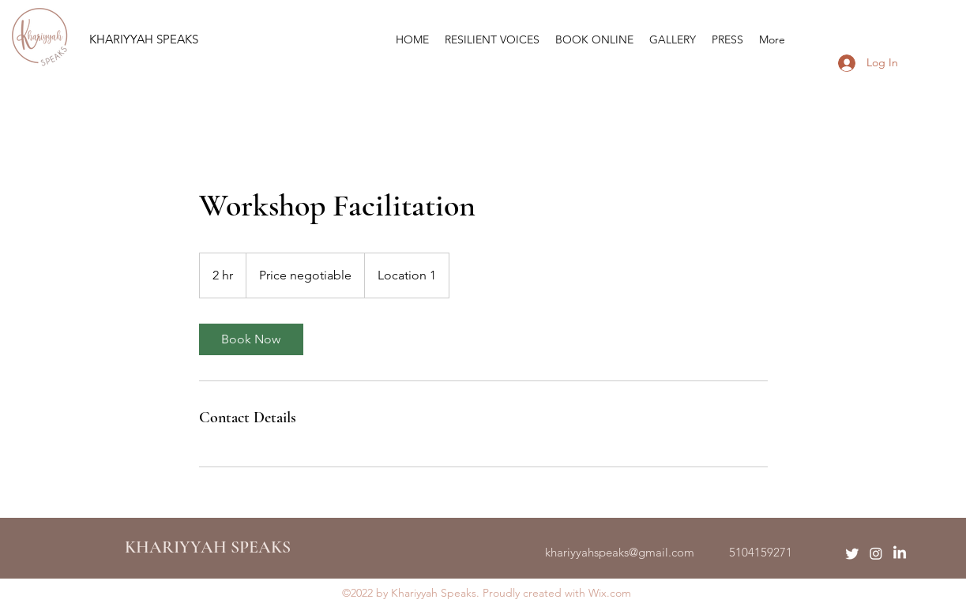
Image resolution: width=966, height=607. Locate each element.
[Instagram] (876, 553)
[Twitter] (852, 553)
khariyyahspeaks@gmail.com (619, 552)
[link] (251, 339)
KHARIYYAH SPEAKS (143, 39)
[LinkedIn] (900, 553)
